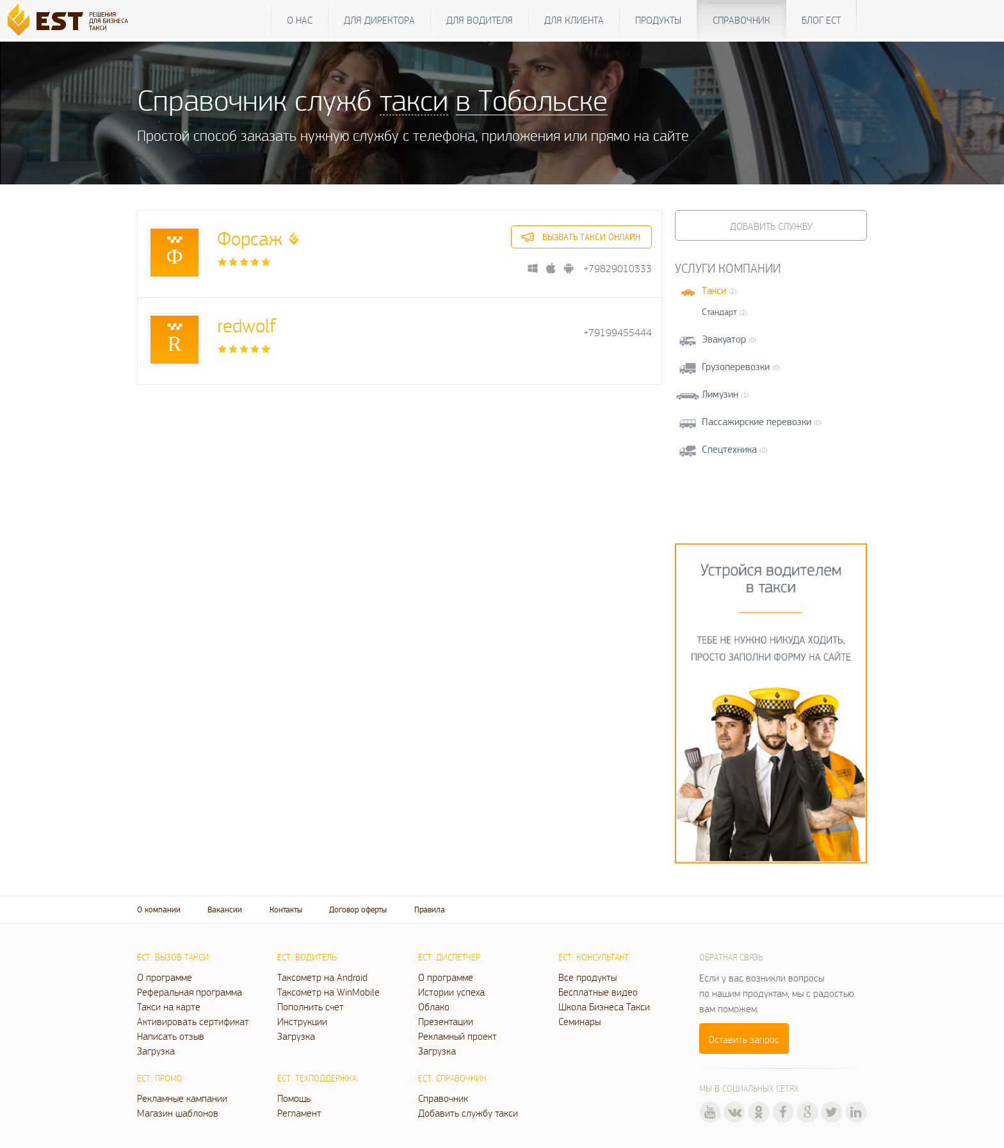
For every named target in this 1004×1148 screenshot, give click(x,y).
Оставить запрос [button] (743, 1039)
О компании (159, 909)
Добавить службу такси (468, 1112)
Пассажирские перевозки (756, 421)
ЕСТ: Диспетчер (449, 957)
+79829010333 (617, 269)
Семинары (579, 1021)
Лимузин (720, 394)
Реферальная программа (189, 991)
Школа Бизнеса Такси (604, 1006)
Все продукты (587, 977)
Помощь (294, 1098)
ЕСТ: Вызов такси (173, 957)
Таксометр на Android (322, 977)
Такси (714, 290)
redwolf (246, 324)
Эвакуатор (724, 339)
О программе (164, 977)
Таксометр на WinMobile (328, 991)
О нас (299, 19)
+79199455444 (617, 333)
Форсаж (249, 237)
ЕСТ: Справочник (452, 1078)
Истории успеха (451, 991)
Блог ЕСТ (821, 19)
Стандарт (719, 312)
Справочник (741, 19)
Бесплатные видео (598, 991)
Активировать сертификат (193, 1021)
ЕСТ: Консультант (593, 957)
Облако (433, 1006)
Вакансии (224, 909)
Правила (429, 909)
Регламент (299, 1112)
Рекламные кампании (182, 1098)
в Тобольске (532, 99)
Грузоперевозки (736, 366)
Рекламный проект (457, 1036)
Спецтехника (729, 449)
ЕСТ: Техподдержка (317, 1078)
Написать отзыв (170, 1036)
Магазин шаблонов (177, 1112)
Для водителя (479, 19)
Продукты (658, 19)
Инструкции (302, 1021)
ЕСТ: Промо (159, 1078)
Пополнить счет (310, 1006)
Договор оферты (358, 909)
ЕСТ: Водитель (306, 957)
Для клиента (574, 19)
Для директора (379, 19)
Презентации (445, 1021)
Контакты (286, 909)
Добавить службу (771, 226)
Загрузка (156, 1050)
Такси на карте (168, 1006)
